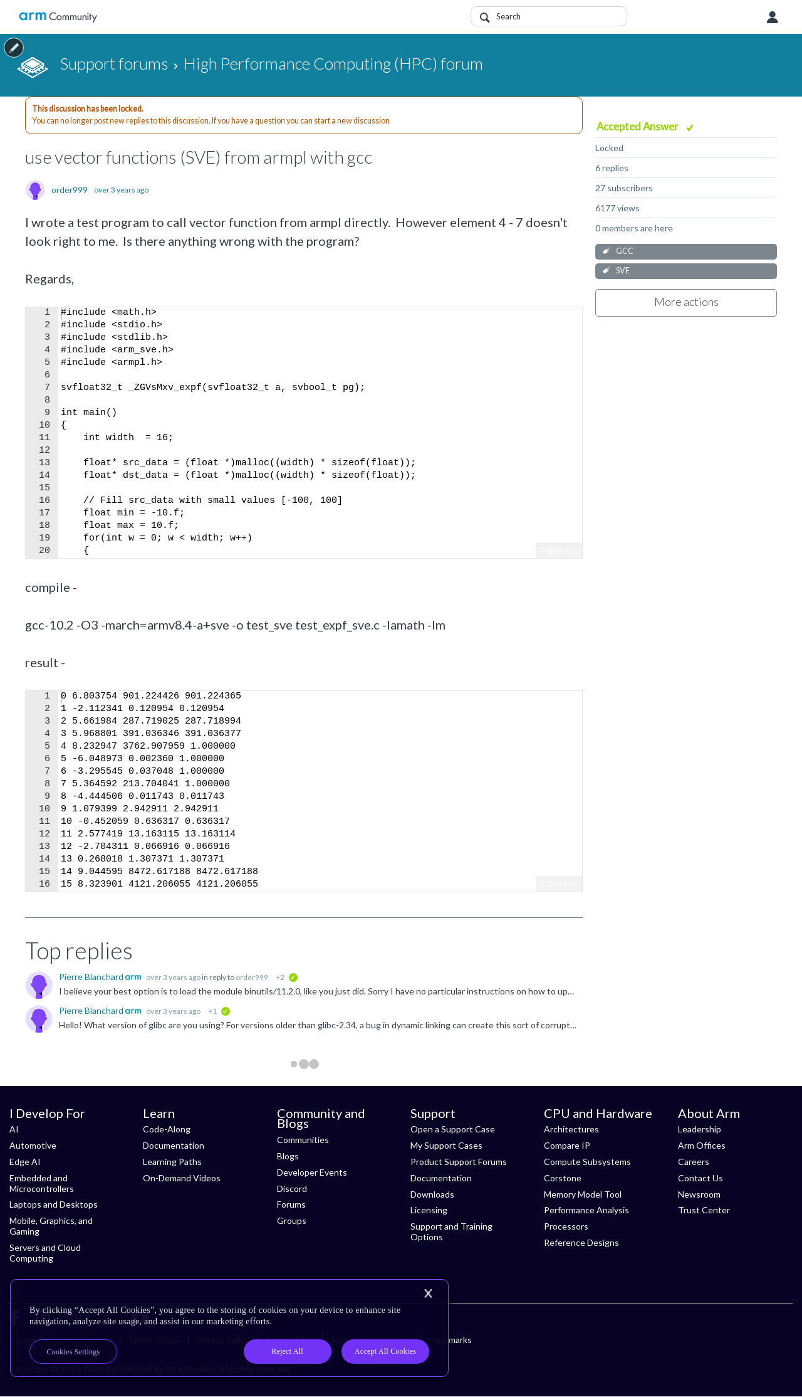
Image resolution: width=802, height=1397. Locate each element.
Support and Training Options (451, 1231)
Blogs (288, 1156)
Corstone (562, 1178)
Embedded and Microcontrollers (41, 1183)
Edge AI (25, 1161)
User (772, 17)
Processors (566, 1226)
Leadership (699, 1129)
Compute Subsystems (587, 1161)
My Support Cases (446, 1145)
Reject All (287, 1351)
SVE (623, 270)
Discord (292, 1188)
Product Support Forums (458, 1161)
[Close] (428, 1293)
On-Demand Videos (182, 1178)
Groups (291, 1220)
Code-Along (166, 1129)
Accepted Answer (638, 126)
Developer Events (312, 1172)
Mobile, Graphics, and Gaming (51, 1225)
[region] (229, 1328)
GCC (624, 251)
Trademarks (448, 1339)
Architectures (571, 1129)
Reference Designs (581, 1242)
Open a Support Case (452, 1129)
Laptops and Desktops (53, 1204)
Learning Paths (172, 1161)
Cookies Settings (73, 1351)
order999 (69, 190)
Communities (303, 1139)
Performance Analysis (586, 1210)
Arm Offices (702, 1145)
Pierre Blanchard (92, 976)
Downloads (432, 1194)
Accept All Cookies (385, 1351)
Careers (693, 1161)
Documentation (173, 1145)
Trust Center (704, 1210)
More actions (686, 301)
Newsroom (699, 1194)
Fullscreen (559, 550)
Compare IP (567, 1145)
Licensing (428, 1210)
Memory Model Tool (583, 1194)
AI (14, 1129)
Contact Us (700, 1178)
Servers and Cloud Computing (45, 1252)
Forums (291, 1204)
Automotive (32, 1145)
